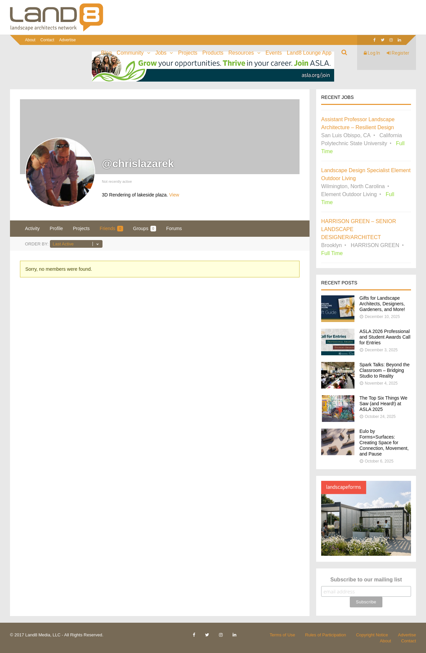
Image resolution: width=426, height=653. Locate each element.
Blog (106, 53)
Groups (144, 228)
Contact (47, 40)
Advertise (67, 40)
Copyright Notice (372, 634)
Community (130, 53)
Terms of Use (282, 634)
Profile (56, 228)
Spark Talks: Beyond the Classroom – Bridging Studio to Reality (384, 370)
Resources (241, 53)
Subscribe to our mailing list (366, 579)
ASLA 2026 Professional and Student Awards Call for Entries (384, 337)
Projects (187, 53)
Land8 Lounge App (309, 53)
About (30, 40)
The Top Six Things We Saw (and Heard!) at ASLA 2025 (383, 403)
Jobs (161, 53)
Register (398, 53)
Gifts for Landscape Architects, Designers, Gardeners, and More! (382, 303)
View (174, 194)
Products (212, 53)
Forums (174, 228)
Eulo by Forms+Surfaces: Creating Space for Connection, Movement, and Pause (384, 443)
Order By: (37, 243)
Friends (111, 228)
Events (274, 53)
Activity (32, 228)
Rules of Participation (325, 634)
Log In (372, 53)
